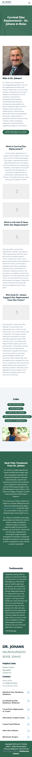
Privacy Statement (11, 749)
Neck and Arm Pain (16, 404)
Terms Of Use (24, 749)
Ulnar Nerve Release (16, 730)
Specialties (7, 670)
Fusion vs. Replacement (16, 412)
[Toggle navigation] (29, 2)
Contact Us (7, 673)
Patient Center (8, 667)
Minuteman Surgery (16, 737)
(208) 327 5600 (11, 683)
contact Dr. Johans (9, 508)
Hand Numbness (16, 408)
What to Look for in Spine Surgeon (17, 416)
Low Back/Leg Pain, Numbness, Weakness (16, 702)
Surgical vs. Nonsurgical (15, 420)
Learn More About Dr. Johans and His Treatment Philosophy (16, 132)
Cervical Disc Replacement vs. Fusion (16, 710)
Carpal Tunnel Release (16, 724)
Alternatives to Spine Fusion (16, 718)
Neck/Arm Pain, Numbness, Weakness (16, 693)
